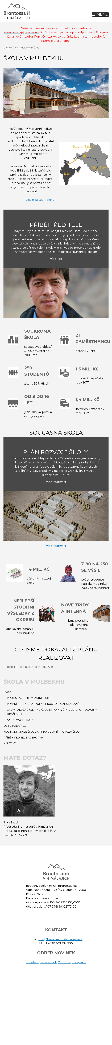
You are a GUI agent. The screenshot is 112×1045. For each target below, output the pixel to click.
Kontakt (9, 743)
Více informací (56, 546)
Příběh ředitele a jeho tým (23, 737)
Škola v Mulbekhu (22, 47)
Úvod (7, 692)
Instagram (79, 962)
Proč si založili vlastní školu (29, 698)
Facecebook (48, 962)
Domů (7, 47)
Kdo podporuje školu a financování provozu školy (42, 731)
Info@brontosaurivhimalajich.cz (60, 939)
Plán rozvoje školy (18, 719)
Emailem (32, 962)
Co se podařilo (14, 725)
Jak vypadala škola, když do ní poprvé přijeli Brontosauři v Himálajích (52, 712)
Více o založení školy (39, 199)
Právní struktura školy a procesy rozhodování (43, 703)
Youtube (64, 962)
